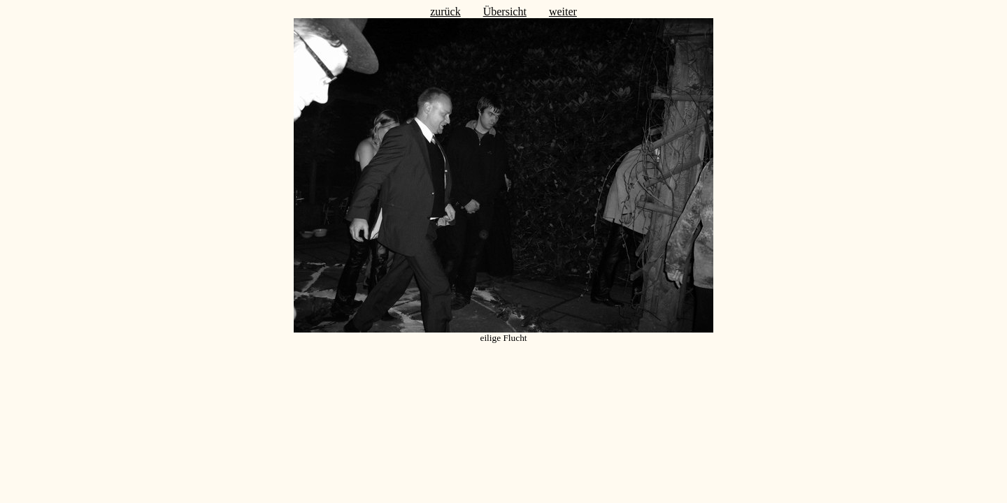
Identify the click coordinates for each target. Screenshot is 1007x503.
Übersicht (505, 11)
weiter (563, 11)
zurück (445, 11)
